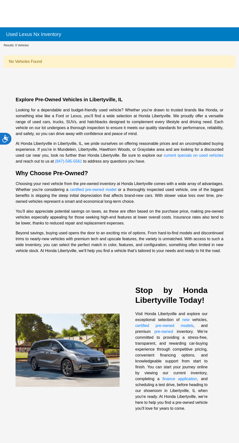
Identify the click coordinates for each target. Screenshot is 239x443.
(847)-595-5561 (68, 161)
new (185, 320)
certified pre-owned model (93, 189)
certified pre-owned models (164, 326)
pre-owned (163, 331)
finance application (180, 379)
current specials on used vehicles (193, 155)
